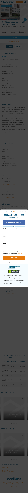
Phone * (5, 243)
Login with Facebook (14, 223)
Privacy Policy (19, 253)
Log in (15, 211)
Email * (4, 236)
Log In (20, 262)
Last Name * (18, 229)
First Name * (6, 229)
